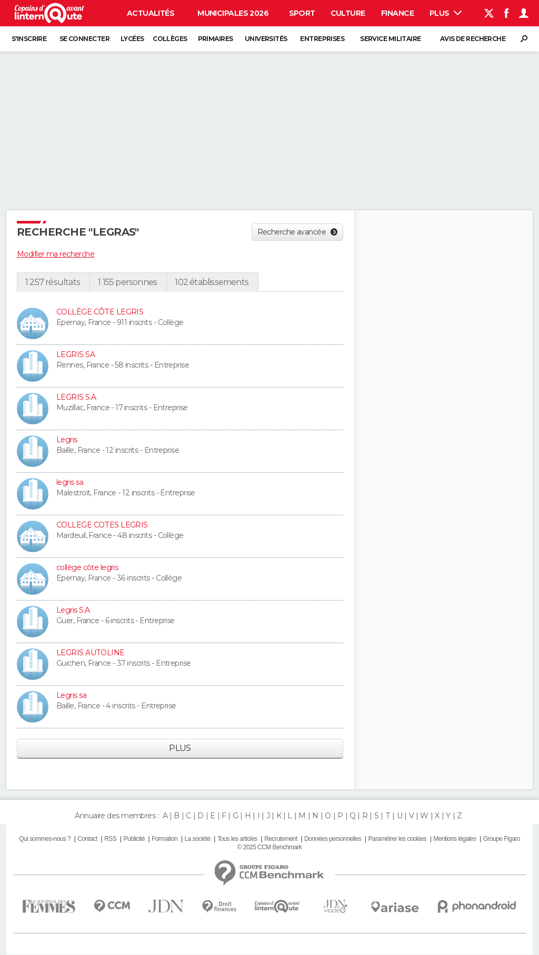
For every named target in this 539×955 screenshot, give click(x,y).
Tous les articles (237, 838)
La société (197, 838)
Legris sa (71, 695)
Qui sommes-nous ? (45, 838)
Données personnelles (332, 838)
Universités (266, 39)
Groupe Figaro (501, 838)
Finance (397, 13)
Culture (348, 13)
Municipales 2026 (232, 13)
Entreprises (322, 39)
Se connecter (84, 39)
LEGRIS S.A (76, 397)
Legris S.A (72, 610)
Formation (164, 838)
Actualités (150, 13)
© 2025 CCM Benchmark (269, 847)
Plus (446, 13)
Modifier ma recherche (55, 254)
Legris (66, 439)
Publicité (133, 838)
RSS (110, 838)
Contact (87, 838)
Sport (302, 13)
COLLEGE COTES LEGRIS (102, 525)
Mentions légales (454, 838)
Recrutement (280, 838)
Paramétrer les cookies (397, 838)
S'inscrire (29, 39)
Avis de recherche (472, 39)
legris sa (69, 482)
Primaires (215, 39)
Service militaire (390, 39)
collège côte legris (87, 567)
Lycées (132, 39)
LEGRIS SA (75, 354)
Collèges (170, 39)
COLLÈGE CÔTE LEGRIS (99, 312)
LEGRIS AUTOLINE (90, 652)
